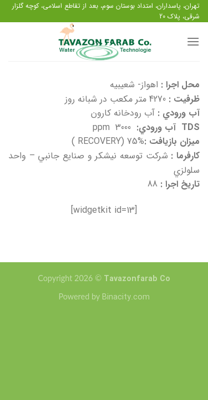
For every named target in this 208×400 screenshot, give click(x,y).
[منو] (193, 41)
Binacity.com (126, 297)
